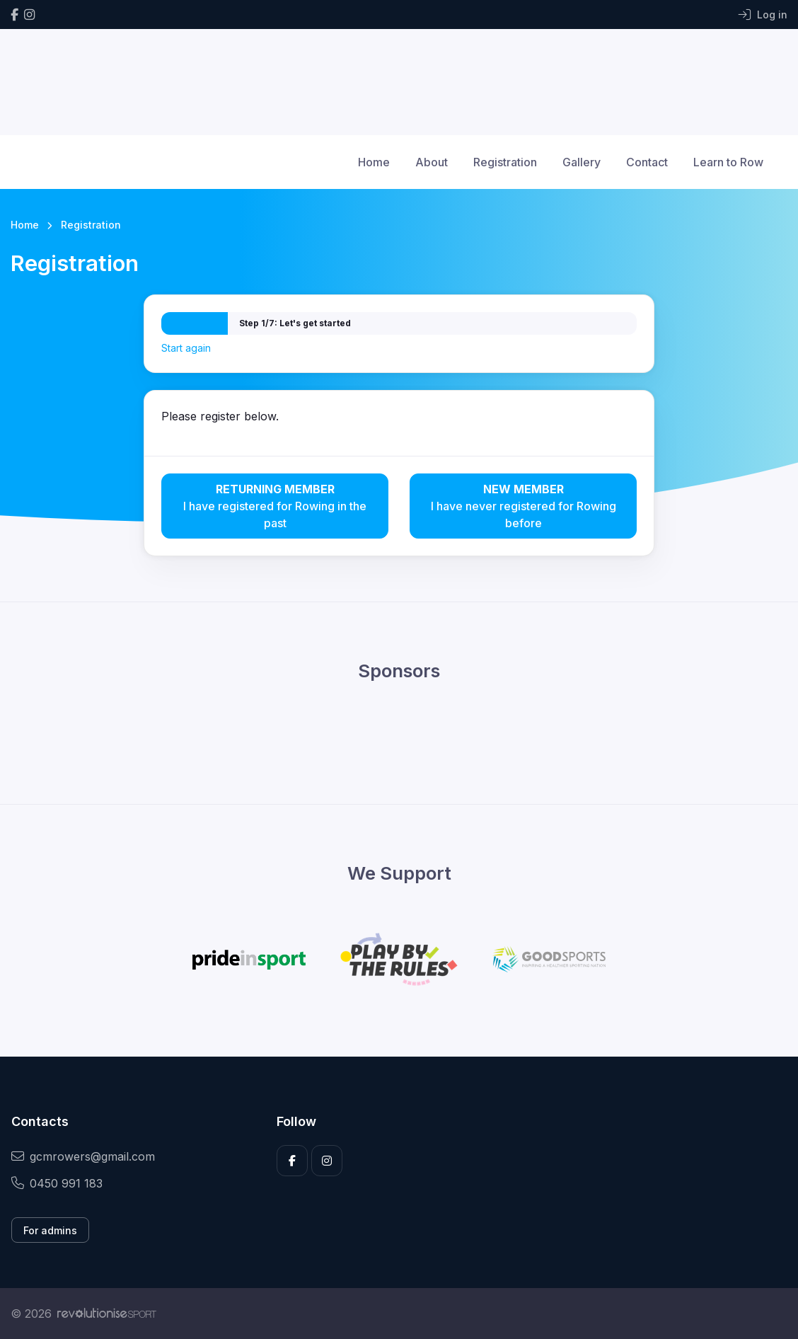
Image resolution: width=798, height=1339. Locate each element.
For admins (50, 1230)
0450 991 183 (57, 1183)
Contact (647, 162)
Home (374, 162)
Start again (186, 348)
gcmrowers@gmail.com (83, 1156)
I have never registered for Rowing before (523, 505)
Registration (505, 162)
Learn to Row (728, 162)
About (431, 162)
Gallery (581, 162)
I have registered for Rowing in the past (275, 505)
